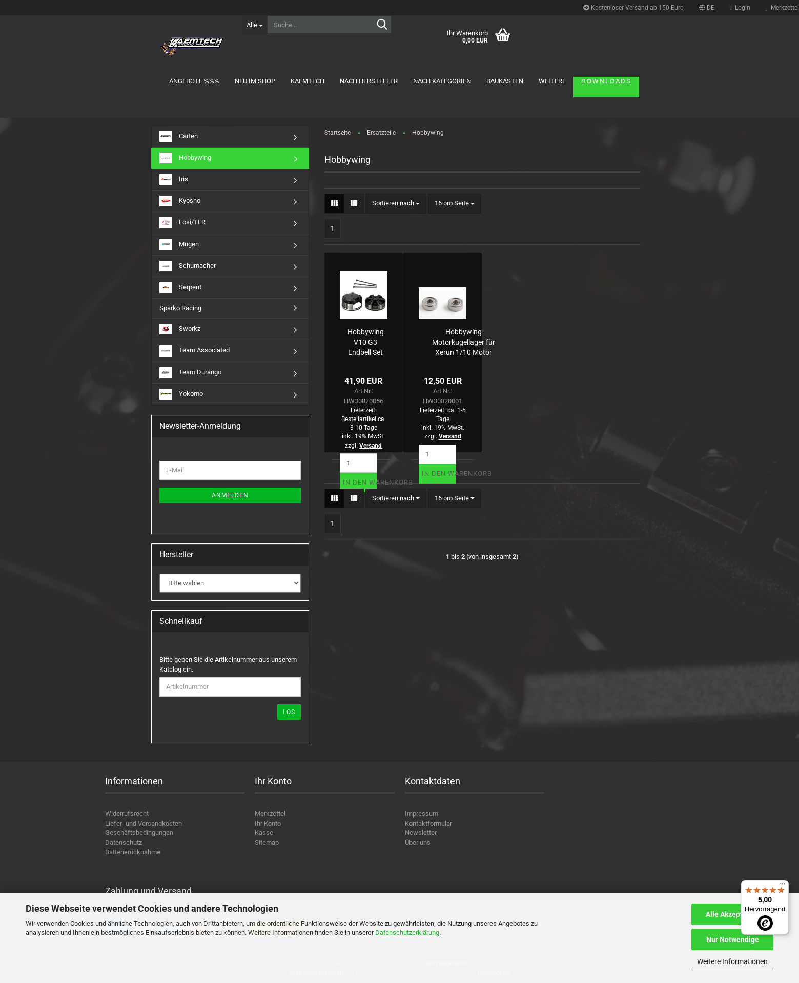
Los (289, 712)
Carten (178, 136)
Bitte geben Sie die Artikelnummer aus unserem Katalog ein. (228, 664)
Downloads (606, 81)
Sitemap (267, 842)
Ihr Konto (268, 823)
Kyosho (179, 201)
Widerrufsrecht (127, 814)
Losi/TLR (182, 222)
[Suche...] (254, 24)
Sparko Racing (180, 308)
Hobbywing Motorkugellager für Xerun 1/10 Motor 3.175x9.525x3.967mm (463, 341)
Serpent (180, 287)
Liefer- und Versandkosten (143, 823)
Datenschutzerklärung (407, 932)
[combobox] (395, 204)
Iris (173, 179)
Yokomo (181, 394)
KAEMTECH (307, 81)
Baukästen (504, 81)
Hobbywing (185, 158)
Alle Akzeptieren (733, 914)
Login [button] (740, 7)
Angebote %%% (194, 81)
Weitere (552, 81)
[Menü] (782, 886)
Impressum (421, 814)
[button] (706, 7)
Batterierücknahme (132, 852)
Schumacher (187, 266)
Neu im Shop (255, 81)
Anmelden (230, 495)
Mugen (179, 244)
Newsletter (421, 832)
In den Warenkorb (360, 482)
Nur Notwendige (732, 939)
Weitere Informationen (732, 961)
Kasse (264, 832)
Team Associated (194, 350)
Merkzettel (270, 814)
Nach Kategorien (442, 81)
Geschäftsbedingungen (139, 832)
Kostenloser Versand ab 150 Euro (633, 7)
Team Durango (190, 372)
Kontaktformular (428, 823)
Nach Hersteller (369, 81)
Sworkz (179, 329)
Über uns (418, 842)
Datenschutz (123, 842)
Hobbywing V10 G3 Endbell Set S (365, 341)
